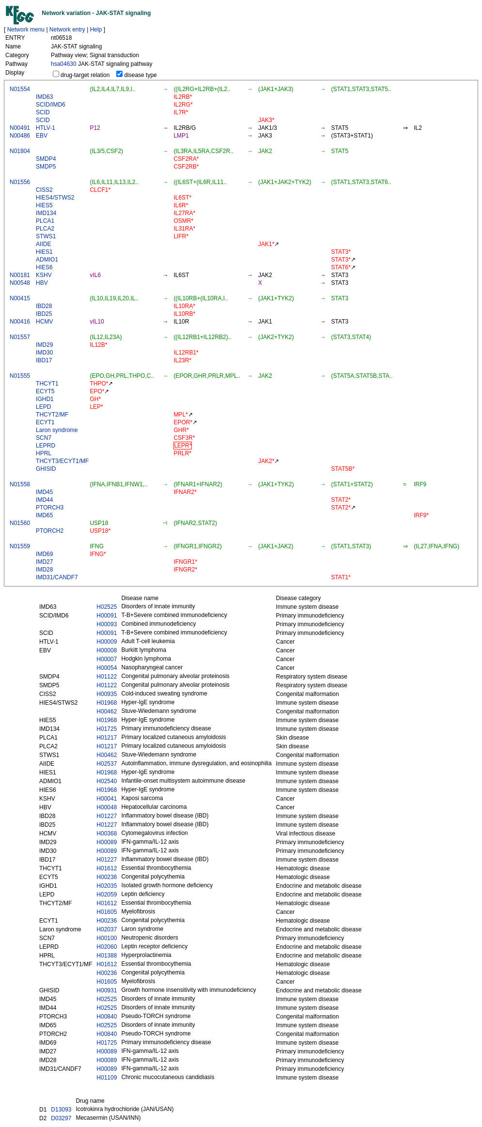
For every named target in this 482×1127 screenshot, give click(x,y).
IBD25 (44, 313)
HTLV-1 (45, 127)
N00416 (20, 321)
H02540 (106, 781)
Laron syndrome (57, 430)
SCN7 (43, 437)
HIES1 (44, 251)
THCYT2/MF (52, 414)
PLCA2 (45, 228)
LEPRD (45, 445)
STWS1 (46, 236)
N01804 (20, 151)
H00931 (106, 990)
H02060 (106, 946)
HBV (42, 282)
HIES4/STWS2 (55, 197)
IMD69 (44, 554)
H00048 (106, 807)
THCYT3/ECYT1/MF (62, 461)
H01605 (106, 912)
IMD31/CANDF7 (57, 577)
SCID (43, 112)
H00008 (106, 650)
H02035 (106, 885)
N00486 (20, 135)
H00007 (106, 659)
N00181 (20, 275)
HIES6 (44, 267)
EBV (41, 135)
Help (96, 29)
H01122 (106, 676)
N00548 (20, 282)
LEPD (43, 406)
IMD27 (44, 561)
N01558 (20, 484)
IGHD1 (45, 399)
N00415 (20, 298)
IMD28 (44, 569)
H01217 (106, 737)
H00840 (106, 1016)
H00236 (106, 877)
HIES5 (44, 205)
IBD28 (44, 306)
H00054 (106, 667)
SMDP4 (46, 158)
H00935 (106, 694)
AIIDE (43, 244)
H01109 (106, 1077)
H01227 (106, 816)
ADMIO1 (47, 259)
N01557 (20, 337)
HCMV (44, 321)
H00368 (106, 833)
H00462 (106, 711)
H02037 (106, 929)
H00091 (106, 615)
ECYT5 (45, 391)
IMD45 (44, 492)
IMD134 (46, 213)
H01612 (106, 868)
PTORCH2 (49, 530)
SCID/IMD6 (50, 104)
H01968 (106, 702)
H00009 (106, 641)
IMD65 (44, 515)
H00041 (106, 798)
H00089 (106, 842)
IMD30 (44, 352)
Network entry (67, 29)
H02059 (106, 894)
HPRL (43, 453)
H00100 (106, 938)
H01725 (106, 729)
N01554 (20, 89)
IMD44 (44, 499)
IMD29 (44, 344)
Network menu (26, 29)
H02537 (106, 763)
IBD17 (44, 360)
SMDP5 (46, 166)
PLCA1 (45, 220)
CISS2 (44, 189)
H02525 (106, 606)
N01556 (20, 182)
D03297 (61, 1118)
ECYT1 (45, 422)
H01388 (106, 955)
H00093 (106, 624)
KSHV (44, 275)
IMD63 (44, 96)
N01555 (20, 375)
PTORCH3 (49, 507)
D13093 (61, 1109)
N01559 (20, 546)
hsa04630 (64, 64)
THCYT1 (47, 383)
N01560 (20, 523)
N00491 (20, 127)
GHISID (46, 468)
